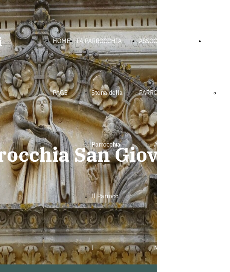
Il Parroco (105, 196)
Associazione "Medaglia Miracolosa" (171, 196)
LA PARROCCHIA (99, 41)
